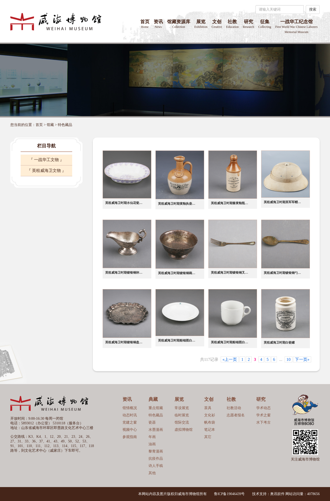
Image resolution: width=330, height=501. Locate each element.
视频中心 (129, 430)
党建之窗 (129, 422)
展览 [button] (201, 24)
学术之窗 (263, 415)
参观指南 (129, 437)
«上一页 (229, 359)
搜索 (312, 9)
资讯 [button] (158, 24)
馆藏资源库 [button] (178, 24)
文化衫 (209, 415)
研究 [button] (248, 24)
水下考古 (263, 422)
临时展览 (182, 415)
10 (288, 359)
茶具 (207, 408)
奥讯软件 (277, 494)
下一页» (302, 359)
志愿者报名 (236, 415)
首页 (145, 24)
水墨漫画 (155, 430)
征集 (264, 24)
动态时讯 (129, 415)
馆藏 (50, 125)
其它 (207, 437)
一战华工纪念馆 (296, 26)
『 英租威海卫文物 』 (46, 170)
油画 (152, 444)
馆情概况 (129, 408)
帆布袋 (209, 422)
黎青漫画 (155, 451)
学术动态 (263, 408)
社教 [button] (232, 24)
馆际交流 (182, 422)
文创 (216, 24)
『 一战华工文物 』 (46, 159)
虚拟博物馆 (184, 430)
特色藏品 (65, 125)
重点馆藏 (155, 408)
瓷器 (152, 422)
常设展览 (182, 408)
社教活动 (234, 408)
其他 (152, 473)
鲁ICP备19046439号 (229, 494)
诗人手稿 (155, 466)
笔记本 (209, 430)
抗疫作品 (155, 458)
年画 (152, 437)
